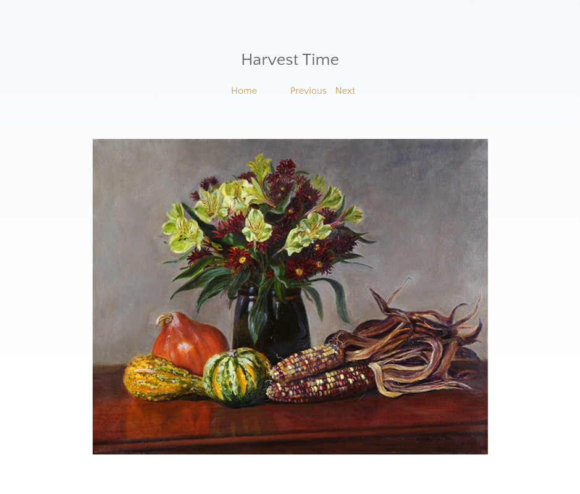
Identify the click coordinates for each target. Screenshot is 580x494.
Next (345, 90)
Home (244, 90)
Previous (308, 90)
